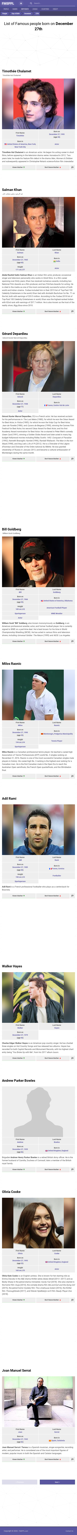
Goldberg (56, 592)
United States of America (17, 144)
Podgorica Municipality (63, 734)
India (58, 261)
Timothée (20, 136)
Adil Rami (9, 798)
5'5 (24, 1270)
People (6, 9)
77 (22, 407)
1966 (26, 599)
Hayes (56, 1028)
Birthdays (25, 9)
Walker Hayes (12, 966)
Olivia (20, 1253)
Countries (45, 9)
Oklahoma (68, 601)
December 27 (54, 134)
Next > (57, 1482)
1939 (26, 1149)
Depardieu (57, 397)
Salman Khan (12, 190)
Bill (20, 592)
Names (15, 9)
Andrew (20, 1142)
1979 (26, 1035)
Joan (20, 1432)
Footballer (57, 876)
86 (22, 1152)
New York (32, 144)
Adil (20, 860)
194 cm (18, 742)
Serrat (56, 1432)
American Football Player (57, 608)
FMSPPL (8, 3)
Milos (20, 725)
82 (22, 1442)
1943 (26, 1439)
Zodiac (35, 9)
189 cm (18, 609)
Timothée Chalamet (16, 71)
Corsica (61, 869)
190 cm (18, 877)
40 (22, 870)
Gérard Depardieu (15, 334)
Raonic (57, 725)
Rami (57, 860)
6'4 (24, 742)
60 (22, 263)
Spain (54, 1441)
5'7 (24, 270)
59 (22, 602)
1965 (26, 260)
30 (58, 137)
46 (22, 1038)
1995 (62, 134)
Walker (20, 1028)
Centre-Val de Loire (61, 405)
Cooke (56, 1253)
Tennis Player (56, 741)
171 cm (18, 270)
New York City (20, 147)
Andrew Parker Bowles (18, 1080)
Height (55, 9)
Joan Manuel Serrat (16, 1370)
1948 (26, 404)
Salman (20, 253)
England (65, 1151)
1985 (26, 867)
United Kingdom (54, 1151)
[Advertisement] (38, 49)
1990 (26, 732)
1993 (26, 1261)
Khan (57, 253)
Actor (57, 144)
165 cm (18, 1270)
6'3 (24, 877)
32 (22, 1263)
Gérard (20, 397)
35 (22, 735)
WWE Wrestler (56, 613)
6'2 (24, 609)
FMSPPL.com (23, 1531)
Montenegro (48, 734)
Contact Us (69, 1531)
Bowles (57, 1142)
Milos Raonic (11, 664)
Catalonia (61, 1441)
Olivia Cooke (11, 1192)
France (50, 405)
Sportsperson (20, 613)
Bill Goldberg (11, 529)
